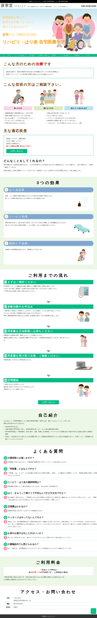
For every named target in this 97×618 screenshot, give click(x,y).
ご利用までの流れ (42, 55)
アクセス (87, 55)
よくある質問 (65, 55)
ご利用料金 (76, 55)
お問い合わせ (16, 151)
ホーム (9, 55)
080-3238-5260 (88, 6)
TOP (93, 611)
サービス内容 (20, 55)
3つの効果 (31, 55)
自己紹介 (54, 55)
